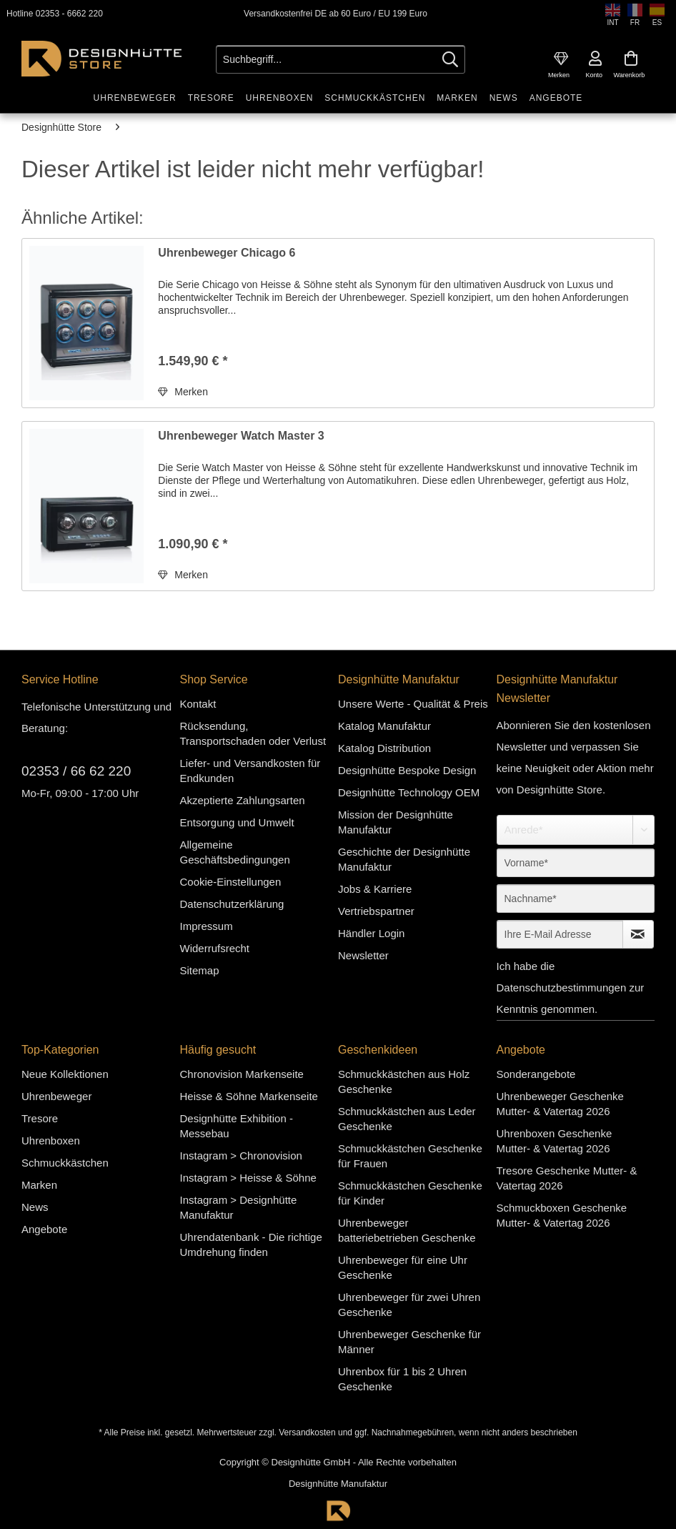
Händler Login (371, 933)
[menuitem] (561, 58)
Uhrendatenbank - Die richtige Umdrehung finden (251, 1244)
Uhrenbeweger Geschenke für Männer (409, 1341)
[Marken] (457, 98)
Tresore (39, 1118)
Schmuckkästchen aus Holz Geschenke (403, 1081)
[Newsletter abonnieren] (638, 934)
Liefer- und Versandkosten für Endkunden (250, 770)
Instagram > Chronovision (241, 1155)
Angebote (44, 1229)
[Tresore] (211, 98)
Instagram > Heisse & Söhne (248, 1178)
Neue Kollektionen (65, 1074)
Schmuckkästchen (65, 1163)
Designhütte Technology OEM (408, 792)
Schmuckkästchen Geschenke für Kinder (410, 1193)
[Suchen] (450, 59)
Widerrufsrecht (215, 948)
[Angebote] (556, 98)
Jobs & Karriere (375, 889)
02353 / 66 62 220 (76, 770)
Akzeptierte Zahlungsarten (242, 800)
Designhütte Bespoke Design (407, 770)
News (35, 1207)
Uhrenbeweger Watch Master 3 (241, 436)
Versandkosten (307, 1432)
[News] (504, 98)
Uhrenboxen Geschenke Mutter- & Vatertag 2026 (554, 1140)
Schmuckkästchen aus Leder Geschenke (407, 1118)
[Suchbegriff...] (341, 59)
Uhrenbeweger (56, 1096)
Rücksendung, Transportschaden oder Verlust (253, 733)
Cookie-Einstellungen (231, 882)
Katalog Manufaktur (384, 726)
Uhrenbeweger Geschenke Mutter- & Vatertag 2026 (560, 1103)
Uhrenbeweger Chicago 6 (226, 253)
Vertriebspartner (376, 911)
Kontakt (198, 704)
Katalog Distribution (384, 748)
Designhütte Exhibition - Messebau (236, 1125)
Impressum (206, 926)
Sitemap (199, 970)
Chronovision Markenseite (242, 1074)
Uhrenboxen (50, 1140)
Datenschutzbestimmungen (562, 987)
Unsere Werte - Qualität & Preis (413, 704)
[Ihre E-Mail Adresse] (560, 934)
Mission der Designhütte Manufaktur (395, 822)
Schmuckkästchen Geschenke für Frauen (410, 1155)
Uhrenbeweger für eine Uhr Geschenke (402, 1267)
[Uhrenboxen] (279, 98)
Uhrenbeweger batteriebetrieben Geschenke (407, 1230)
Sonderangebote (536, 1074)
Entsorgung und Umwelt (237, 822)
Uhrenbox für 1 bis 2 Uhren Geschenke (402, 1378)
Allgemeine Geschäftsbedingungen (235, 852)
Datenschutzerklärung (232, 904)
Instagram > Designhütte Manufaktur (238, 1207)
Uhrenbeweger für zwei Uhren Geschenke (409, 1304)
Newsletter (363, 955)
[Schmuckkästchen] (375, 98)
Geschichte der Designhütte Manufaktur (404, 859)
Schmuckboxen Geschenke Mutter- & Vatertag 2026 (562, 1215)
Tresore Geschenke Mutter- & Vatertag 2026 (567, 1178)
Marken (39, 1185)
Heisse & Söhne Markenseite (249, 1096)
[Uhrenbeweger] (135, 98)
